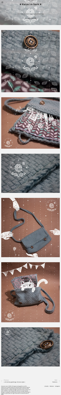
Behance (52, 386)
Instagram (57, 386)
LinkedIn (46, 386)
